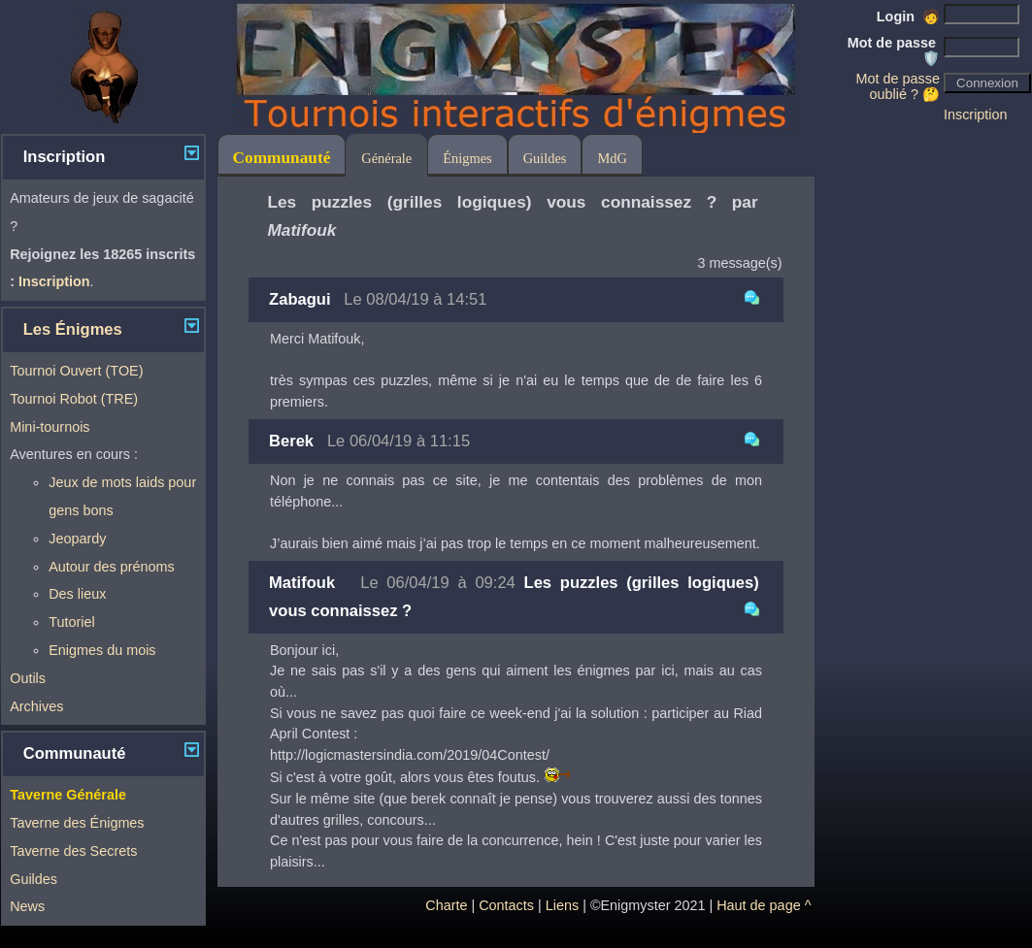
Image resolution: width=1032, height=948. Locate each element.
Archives (36, 706)
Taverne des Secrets (73, 851)
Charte (446, 905)
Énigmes (467, 158)
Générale (386, 158)
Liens (562, 905)
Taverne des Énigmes (77, 823)
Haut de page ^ (763, 905)
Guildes (33, 879)
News (27, 906)
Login (908, 16)
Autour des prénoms (112, 566)
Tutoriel (71, 622)
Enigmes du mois (102, 650)
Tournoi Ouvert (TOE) (76, 370)
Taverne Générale (68, 794)
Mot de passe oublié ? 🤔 (898, 86)
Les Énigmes (72, 329)
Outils (28, 678)
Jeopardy (77, 538)
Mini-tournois (49, 427)
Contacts (506, 905)
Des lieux (77, 594)
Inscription (976, 114)
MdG (611, 158)
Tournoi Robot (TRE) (74, 399)
